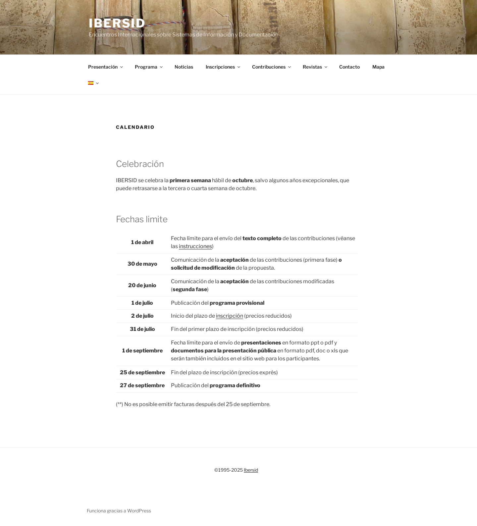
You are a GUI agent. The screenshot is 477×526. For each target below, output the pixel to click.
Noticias (184, 67)
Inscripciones (223, 67)
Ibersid (117, 23)
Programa (149, 67)
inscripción (229, 316)
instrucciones (195, 246)
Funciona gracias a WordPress (119, 510)
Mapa (378, 67)
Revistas (315, 67)
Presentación (106, 67)
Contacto (349, 67)
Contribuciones (272, 67)
